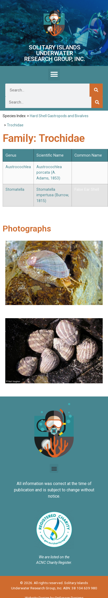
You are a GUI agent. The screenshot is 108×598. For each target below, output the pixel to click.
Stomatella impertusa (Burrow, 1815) (52, 195)
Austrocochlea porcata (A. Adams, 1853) (49, 173)
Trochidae (15, 125)
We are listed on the (54, 557)
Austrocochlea (18, 167)
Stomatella (15, 189)
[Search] (96, 90)
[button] (54, 74)
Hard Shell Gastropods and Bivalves (59, 116)
